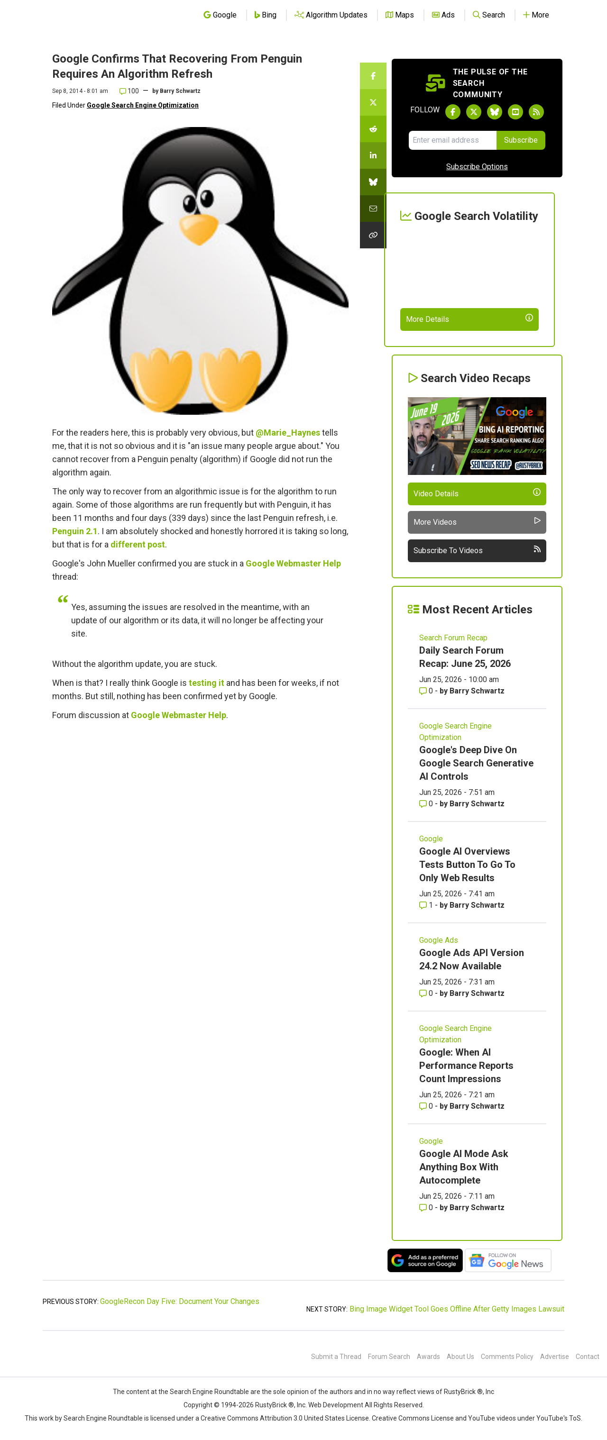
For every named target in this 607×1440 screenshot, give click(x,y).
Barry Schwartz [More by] (180, 91)
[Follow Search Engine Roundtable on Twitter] (473, 111)
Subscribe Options (477, 166)
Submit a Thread (336, 1356)
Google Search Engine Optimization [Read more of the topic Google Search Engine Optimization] (455, 731)
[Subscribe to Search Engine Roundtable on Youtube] (515, 111)
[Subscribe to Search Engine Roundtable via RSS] (536, 111)
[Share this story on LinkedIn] (373, 155)
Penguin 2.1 (75, 531)
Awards (428, 1356)
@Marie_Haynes (288, 432)
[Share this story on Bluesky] (373, 182)
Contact (587, 1356)
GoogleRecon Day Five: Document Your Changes (179, 1301)
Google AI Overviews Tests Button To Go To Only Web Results (467, 865)
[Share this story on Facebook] (373, 76)
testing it (206, 683)
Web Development (335, 1405)
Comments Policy (507, 1356)
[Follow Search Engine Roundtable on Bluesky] (494, 111)
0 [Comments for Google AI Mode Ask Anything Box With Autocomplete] (427, 1207)
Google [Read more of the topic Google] (431, 838)
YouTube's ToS (558, 1418)
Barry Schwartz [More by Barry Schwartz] (477, 690)
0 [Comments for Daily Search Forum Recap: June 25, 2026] (427, 690)
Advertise (554, 1356)
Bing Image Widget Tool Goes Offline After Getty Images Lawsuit (456, 1308)
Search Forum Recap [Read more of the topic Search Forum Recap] (453, 637)
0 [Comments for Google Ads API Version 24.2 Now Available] (427, 993)
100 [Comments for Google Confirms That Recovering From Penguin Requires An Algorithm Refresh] (129, 91)
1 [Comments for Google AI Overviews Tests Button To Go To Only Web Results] (427, 905)
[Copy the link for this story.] (373, 235)
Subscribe (521, 140)
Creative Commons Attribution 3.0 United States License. (285, 1418)
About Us (460, 1356)
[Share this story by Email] (373, 208)
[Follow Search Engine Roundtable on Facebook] (452, 111)
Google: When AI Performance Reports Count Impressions (466, 1066)
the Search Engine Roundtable (204, 1391)
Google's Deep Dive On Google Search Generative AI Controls (476, 763)
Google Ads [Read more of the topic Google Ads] (438, 940)
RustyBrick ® (274, 1405)
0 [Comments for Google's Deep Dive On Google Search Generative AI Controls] (427, 803)
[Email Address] (453, 140)
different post (137, 544)
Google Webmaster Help (293, 563)
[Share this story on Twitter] (373, 102)
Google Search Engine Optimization (143, 105)
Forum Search (389, 1356)
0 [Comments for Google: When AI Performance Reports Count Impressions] (427, 1106)
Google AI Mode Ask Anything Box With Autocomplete (463, 1167)
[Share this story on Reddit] (373, 129)
